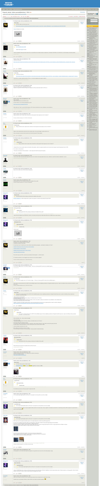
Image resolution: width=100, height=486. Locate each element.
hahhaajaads (5, 206)
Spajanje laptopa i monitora (93, 120)
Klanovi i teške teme (92, 66)
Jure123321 (5, 393)
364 (15, 16)
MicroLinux (91, 54)
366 (18, 16)
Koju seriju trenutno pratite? (93, 70)
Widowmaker (5, 85)
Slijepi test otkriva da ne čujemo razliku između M (93, 34)
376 (25, 16)
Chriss (4, 241)
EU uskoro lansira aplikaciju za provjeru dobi (93, 40)
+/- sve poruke (70, 16)
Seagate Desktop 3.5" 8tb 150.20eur (20, 248)
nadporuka (82, 96)
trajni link (83, 56)
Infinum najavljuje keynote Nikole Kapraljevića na (93, 28)
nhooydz (5, 449)
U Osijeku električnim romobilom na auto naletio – (93, 32)
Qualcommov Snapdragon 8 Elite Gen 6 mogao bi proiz (93, 85)
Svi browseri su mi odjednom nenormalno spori (93, 44)
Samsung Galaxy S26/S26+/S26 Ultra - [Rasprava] (92, 74)
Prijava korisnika (90, 17)
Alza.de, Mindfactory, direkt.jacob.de (92, 98)
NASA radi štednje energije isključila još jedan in (93, 100)
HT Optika (90, 75)
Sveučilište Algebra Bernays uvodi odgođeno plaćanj (93, 36)
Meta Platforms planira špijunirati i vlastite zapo (93, 47)
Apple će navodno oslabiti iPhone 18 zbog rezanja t (93, 79)
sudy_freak (5, 415)
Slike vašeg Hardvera (92, 107)
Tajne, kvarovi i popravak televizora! (93, 111)
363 (13, 16)
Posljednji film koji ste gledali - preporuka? (92, 82)
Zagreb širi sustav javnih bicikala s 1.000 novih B (93, 59)
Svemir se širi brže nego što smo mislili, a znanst (93, 69)
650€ (22, 49)
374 (21, 16)
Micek (4, 43)
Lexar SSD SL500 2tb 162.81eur (19, 252)
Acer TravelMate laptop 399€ (21, 46)
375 (23, 16)
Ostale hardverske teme (17, 9)
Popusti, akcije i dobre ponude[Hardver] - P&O (22, 43)
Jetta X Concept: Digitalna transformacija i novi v (93, 77)
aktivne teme (81, 9)
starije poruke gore (82, 16)
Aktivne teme (90, 26)
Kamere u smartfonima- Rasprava (93, 125)
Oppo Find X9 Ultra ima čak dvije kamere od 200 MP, (93, 72)
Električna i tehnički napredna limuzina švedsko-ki (93, 127)
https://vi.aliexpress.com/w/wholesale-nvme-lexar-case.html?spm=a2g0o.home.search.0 (28, 303)
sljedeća (28, 16)
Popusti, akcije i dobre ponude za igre (92, 51)
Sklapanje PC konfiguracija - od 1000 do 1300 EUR (93, 93)
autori (93, 9)
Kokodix (5, 113)
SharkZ (4, 290)
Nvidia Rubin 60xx (92, 55)
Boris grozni (5, 193)
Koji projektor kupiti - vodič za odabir (93, 122)
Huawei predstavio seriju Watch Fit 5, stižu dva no (93, 129)
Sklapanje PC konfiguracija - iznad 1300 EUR (93, 112)
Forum (7, 9)
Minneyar (5, 98)
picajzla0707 (5, 360)
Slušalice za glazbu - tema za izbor (93, 116)
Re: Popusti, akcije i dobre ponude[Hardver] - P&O (23, 71)
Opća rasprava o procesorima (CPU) (92, 84)
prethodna (4, 16)
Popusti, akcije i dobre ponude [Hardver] (30, 18)
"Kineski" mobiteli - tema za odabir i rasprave (93, 80)
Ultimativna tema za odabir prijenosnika (93, 57)
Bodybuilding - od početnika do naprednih (93, 60)
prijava (73, 9)
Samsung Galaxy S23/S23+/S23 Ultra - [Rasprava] (92, 38)
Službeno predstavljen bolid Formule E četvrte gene (93, 88)
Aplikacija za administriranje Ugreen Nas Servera (93, 67)
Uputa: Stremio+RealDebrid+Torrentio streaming (93, 63)
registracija (76, 9)
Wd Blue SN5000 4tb (17, 198)
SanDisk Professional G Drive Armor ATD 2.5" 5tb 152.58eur (24, 246)
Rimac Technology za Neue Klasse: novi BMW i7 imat (93, 119)
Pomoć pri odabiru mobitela (93, 50)
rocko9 (4, 168)
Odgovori (82, 22)
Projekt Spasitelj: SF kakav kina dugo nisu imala (93, 97)
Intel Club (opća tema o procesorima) (92, 45)
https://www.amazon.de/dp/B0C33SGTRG (21, 104)
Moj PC (5, 56)
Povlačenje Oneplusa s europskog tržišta (92, 49)
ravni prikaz (76, 16)
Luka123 (5, 335)
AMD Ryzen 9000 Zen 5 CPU (93, 117)
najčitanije (85, 9)
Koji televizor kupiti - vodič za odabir (93, 109)
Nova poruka (82, 12)
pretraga (96, 9)
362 (11, 16)
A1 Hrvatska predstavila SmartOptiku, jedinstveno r (93, 95)
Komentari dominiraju (92, 29)
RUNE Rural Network (92, 101)
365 (17, 16)
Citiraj (82, 23)
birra (4, 123)
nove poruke (89, 9)
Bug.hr (4, 9)
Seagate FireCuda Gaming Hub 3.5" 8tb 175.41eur (22, 250)
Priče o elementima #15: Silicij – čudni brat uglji (93, 31)
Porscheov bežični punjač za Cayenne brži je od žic (93, 106)
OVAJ (15, 29)
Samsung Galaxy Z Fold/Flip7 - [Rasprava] (92, 114)
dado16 (4, 71)
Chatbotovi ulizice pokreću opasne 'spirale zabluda (93, 103)
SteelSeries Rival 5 (19, 365)
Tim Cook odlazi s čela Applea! (92, 65)
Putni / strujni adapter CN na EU (93, 91)
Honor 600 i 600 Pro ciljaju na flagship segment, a (93, 42)
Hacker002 (5, 155)
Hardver (10, 9)
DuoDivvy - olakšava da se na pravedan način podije (93, 104)
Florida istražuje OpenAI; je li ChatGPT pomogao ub (93, 90)
